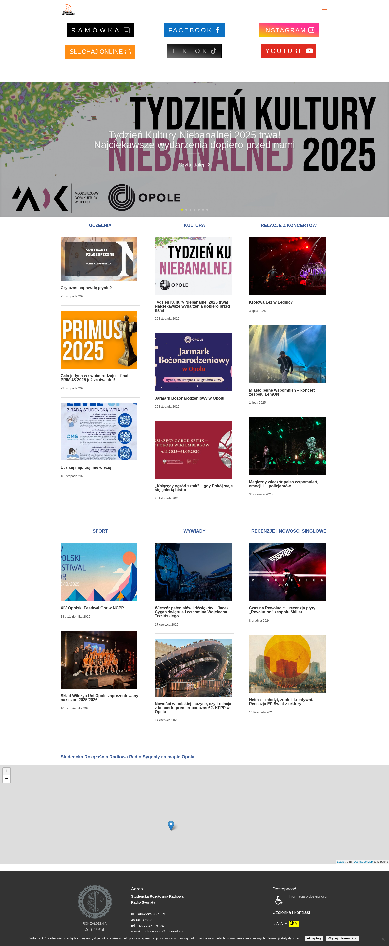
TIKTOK (190, 50)
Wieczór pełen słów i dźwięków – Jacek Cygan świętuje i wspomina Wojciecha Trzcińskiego (192, 612)
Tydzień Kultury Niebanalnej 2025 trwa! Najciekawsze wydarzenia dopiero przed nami (194, 151)
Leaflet (341, 861)
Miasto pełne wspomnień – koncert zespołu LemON (282, 392)
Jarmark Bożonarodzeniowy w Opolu (189, 398)
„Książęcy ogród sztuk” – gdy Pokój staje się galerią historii (194, 488)
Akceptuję (314, 938)
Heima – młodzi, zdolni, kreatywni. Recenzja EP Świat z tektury (281, 702)
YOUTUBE (284, 50)
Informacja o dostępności (308, 896)
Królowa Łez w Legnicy (271, 302)
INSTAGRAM (284, 30)
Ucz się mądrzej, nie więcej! (87, 467)
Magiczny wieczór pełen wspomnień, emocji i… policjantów (283, 484)
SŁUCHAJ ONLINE (96, 51)
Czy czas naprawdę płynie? (86, 288)
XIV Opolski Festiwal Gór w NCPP (92, 608)
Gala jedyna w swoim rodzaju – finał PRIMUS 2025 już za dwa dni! (94, 378)
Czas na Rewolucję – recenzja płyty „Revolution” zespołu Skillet (282, 610)
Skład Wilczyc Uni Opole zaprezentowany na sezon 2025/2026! (99, 698)
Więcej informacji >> (342, 938)
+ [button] (6, 771)
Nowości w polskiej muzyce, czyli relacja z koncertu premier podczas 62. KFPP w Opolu (193, 708)
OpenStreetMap (363, 861)
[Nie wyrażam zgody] (382, 939)
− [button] (6, 779)
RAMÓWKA (96, 30)
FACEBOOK (190, 30)
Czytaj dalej (191, 175)
